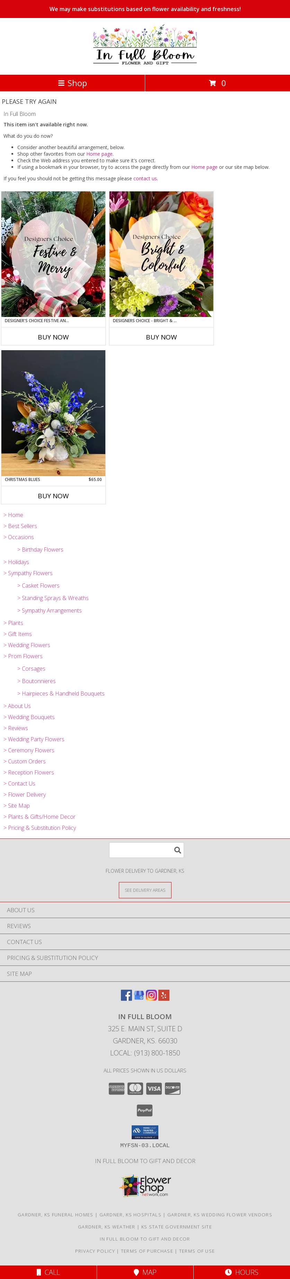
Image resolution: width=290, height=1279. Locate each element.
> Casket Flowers (38, 585)
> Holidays (16, 562)
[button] (145, 1132)
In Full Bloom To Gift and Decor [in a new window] (145, 1161)
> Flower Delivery (24, 794)
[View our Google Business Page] (138, 999)
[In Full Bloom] (145, 64)
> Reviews (15, 728)
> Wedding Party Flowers (33, 739)
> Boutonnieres (36, 681)
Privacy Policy (95, 1251)
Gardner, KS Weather (106, 1227)
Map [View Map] (145, 1272)
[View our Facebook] (126, 999)
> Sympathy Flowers (28, 573)
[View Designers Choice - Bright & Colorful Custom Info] (161, 254)
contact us (145, 178)
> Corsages (31, 668)
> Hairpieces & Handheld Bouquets (61, 693)
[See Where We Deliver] (145, 890)
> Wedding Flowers (26, 645)
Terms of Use (197, 1251)
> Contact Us (19, 783)
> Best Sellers (20, 526)
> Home (13, 515)
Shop (72, 83)
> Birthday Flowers (40, 549)
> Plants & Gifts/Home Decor (39, 816)
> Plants (13, 623)
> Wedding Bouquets (29, 717)
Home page (99, 154)
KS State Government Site (176, 1227)
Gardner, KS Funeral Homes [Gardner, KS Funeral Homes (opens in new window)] (56, 1215)
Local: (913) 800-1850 (145, 1053)
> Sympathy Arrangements (49, 610)
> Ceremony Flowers (28, 750)
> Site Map (16, 805)
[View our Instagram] (151, 999)
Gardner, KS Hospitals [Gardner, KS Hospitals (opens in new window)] (130, 1215)
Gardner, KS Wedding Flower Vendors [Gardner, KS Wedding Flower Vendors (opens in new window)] (219, 1215)
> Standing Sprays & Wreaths (53, 598)
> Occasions (18, 537)
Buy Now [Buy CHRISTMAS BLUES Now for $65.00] (53, 495)
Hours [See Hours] (241, 1272)
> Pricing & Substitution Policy (39, 828)
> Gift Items (17, 634)
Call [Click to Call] (48, 1272)
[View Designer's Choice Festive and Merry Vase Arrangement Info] (53, 254)
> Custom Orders (24, 761)
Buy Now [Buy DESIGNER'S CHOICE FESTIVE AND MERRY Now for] (53, 337)
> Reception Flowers (28, 772)
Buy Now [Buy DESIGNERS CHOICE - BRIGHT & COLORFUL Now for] (161, 337)
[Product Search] (146, 850)
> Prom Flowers (23, 656)
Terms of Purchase (147, 1251)
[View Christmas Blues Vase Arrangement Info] (53, 413)
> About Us (17, 706)
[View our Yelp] (163, 999)
